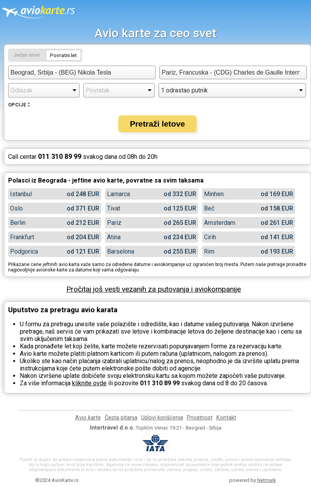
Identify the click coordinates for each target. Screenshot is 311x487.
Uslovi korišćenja (162, 417)
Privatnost (200, 417)
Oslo (16, 208)
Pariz (114, 222)
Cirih (210, 237)
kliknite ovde (89, 383)
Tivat (113, 208)
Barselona (120, 251)
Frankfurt (22, 237)
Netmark (266, 480)
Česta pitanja (121, 417)
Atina (114, 237)
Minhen (214, 194)
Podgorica (24, 251)
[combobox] (82, 72)
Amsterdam (219, 222)
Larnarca (118, 194)
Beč (209, 208)
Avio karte (88, 417)
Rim (209, 251)
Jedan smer (26, 55)
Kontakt (226, 417)
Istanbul (21, 194)
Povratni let (63, 55)
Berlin (18, 222)
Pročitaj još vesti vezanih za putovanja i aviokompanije (153, 289)
